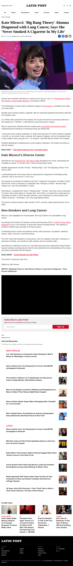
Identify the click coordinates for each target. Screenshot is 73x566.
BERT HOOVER (7, 36)
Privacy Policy (42, 553)
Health (56, 12)
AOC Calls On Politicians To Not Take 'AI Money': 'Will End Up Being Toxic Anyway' (63, 522)
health (21, 553)
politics (22, 549)
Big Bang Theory (5, 337)
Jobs (39, 555)
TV (20, 516)
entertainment (5, 551)
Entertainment (25, 12)
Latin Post (36, 6)
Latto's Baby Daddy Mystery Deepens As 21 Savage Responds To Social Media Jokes (9, 522)
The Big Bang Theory (62, 99)
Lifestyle (66, 12)
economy (4, 553)
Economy (46, 12)
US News (7, 17)
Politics (13, 12)
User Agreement (48, 560)
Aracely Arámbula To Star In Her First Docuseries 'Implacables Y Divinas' (45, 522)
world (21, 551)
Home (2, 17)
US (5, 12)
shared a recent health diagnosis (17, 101)
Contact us (41, 551)
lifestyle (3, 555)
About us (40, 549)
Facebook (62, 549)
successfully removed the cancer (53, 126)
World (36, 12)
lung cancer (47, 106)
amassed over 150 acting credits (27, 161)
